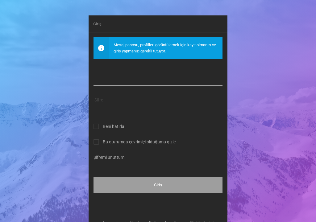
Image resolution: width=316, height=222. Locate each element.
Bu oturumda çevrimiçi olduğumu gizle (139, 141)
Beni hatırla (113, 126)
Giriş (158, 185)
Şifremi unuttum (109, 157)
